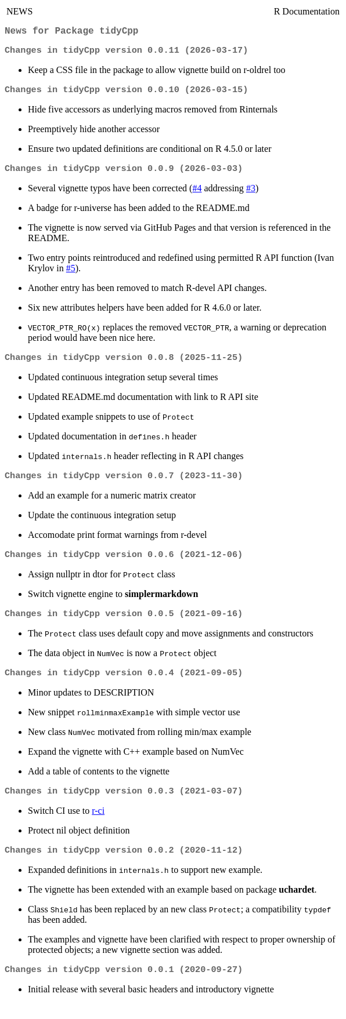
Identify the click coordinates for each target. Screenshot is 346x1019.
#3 (250, 194)
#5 (70, 274)
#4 (196, 194)
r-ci (98, 823)
